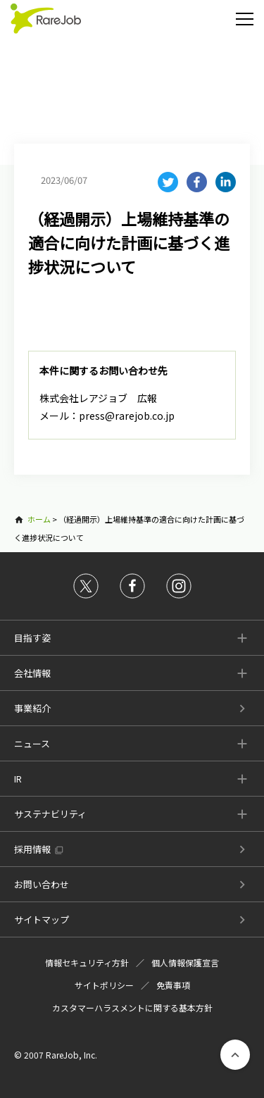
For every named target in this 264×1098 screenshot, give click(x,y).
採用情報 (32, 849)
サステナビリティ (50, 814)
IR (18, 778)
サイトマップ (41, 919)
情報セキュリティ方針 (87, 962)
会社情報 (32, 673)
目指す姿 (32, 637)
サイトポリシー (104, 985)
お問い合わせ (41, 884)
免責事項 (173, 985)
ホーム (39, 519)
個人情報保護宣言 (185, 962)
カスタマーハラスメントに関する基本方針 (132, 1007)
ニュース (32, 743)
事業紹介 (32, 708)
